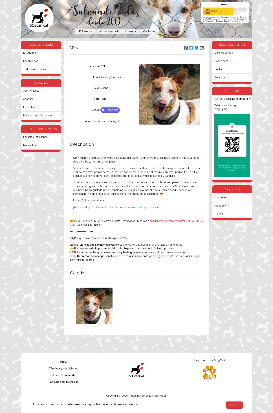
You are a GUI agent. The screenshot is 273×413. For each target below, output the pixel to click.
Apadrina (28, 99)
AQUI (83, 200)
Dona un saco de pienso (37, 115)
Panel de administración (63, 381)
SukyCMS (219, 360)
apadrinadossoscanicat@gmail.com (170, 221)
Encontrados (30, 61)
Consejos (130, 31)
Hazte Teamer (31, 107)
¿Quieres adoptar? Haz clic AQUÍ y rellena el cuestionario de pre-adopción (116, 207)
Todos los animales (34, 69)
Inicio (63, 361)
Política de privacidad (63, 375)
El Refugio (85, 31)
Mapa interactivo (32, 145)
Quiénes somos (223, 52)
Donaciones (221, 61)
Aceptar (234, 405)
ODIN (73, 48)
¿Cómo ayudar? (108, 31)
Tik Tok (218, 214)
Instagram (220, 197)
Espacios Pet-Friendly (36, 137)
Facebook (220, 205)
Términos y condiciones (63, 368)
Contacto (149, 31)
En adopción (30, 52)
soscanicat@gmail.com (237, 98)
